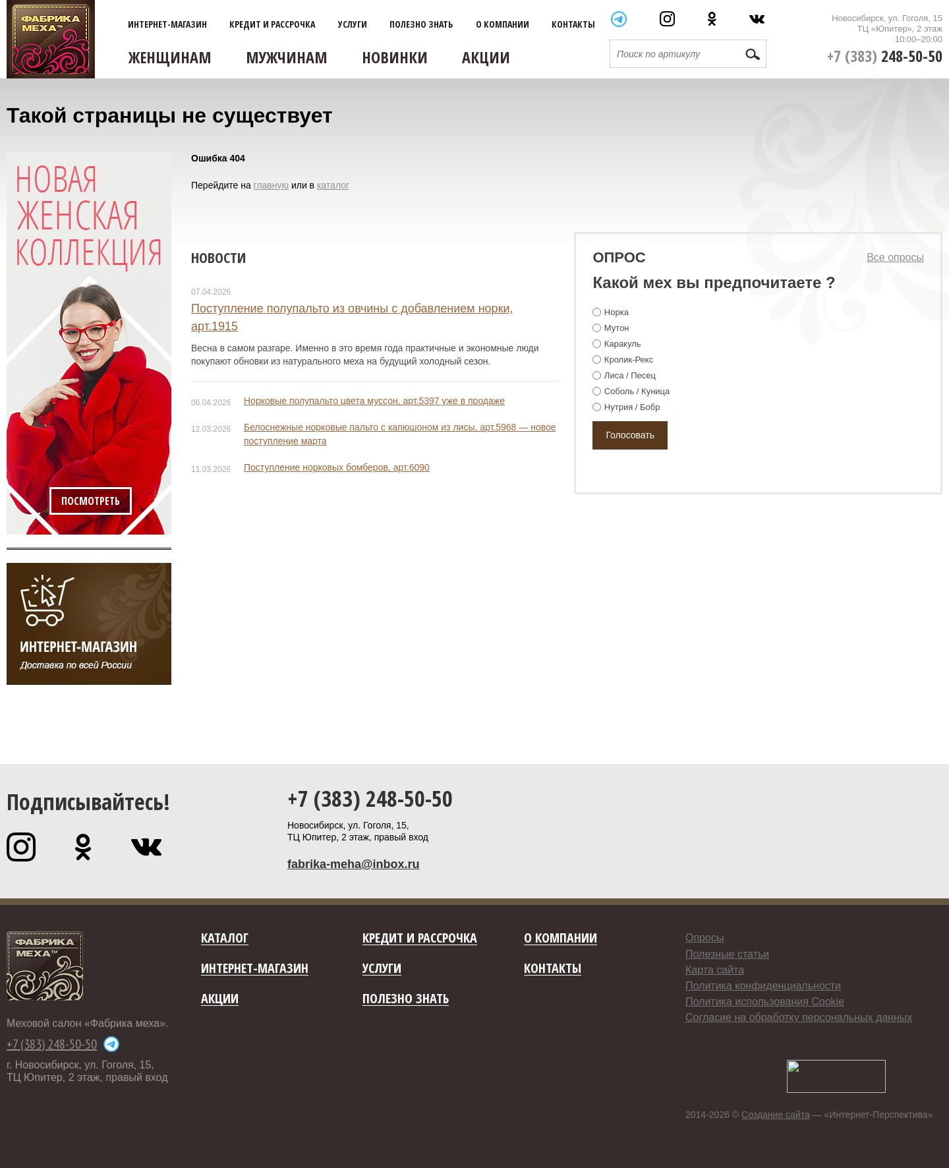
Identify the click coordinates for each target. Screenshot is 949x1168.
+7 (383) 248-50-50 (370, 798)
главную (271, 185)
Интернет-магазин (167, 24)
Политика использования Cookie (764, 1001)
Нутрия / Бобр (632, 407)
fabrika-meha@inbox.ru (353, 864)
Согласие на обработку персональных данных (798, 1017)
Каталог (224, 938)
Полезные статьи (727, 954)
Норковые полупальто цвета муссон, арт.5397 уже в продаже (374, 400)
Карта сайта (714, 970)
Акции (486, 57)
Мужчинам (287, 57)
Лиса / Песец (630, 375)
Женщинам (170, 57)
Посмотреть (90, 501)
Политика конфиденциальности (763, 985)
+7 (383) (884, 56)
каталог (333, 185)
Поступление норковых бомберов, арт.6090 (337, 467)
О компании (502, 24)
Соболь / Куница (637, 391)
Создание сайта (775, 1114)
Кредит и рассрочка (272, 24)
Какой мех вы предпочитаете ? (713, 282)
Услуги (352, 24)
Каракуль (622, 344)
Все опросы (895, 257)
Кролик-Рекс (628, 360)
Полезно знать (421, 24)
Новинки (395, 57)
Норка (616, 312)
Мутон (616, 328)
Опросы (704, 937)
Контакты (573, 24)
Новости (218, 257)
